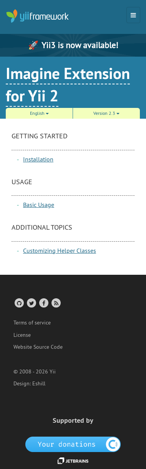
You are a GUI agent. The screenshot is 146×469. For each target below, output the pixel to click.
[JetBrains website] (73, 460)
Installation (38, 159)
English (39, 113)
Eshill (38, 383)
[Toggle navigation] (133, 15)
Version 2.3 (106, 113)
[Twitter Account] (31, 302)
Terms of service (32, 322)
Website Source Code (38, 346)
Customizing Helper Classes (59, 250)
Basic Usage (38, 204)
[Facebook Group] (43, 302)
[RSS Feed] (55, 302)
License (22, 334)
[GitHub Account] (18, 302)
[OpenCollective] (73, 443)
